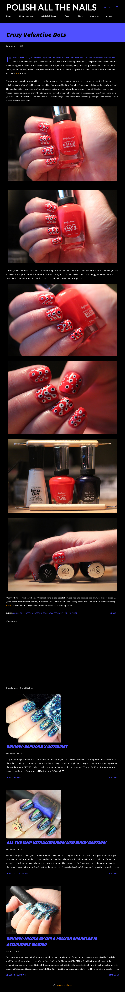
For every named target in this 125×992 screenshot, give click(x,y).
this (17, 73)
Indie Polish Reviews (49, 16)
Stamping (94, 16)
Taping (67, 16)
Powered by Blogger (62, 985)
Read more (114, 777)
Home (8, 16)
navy (51, 613)
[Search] (106, 7)
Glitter (80, 16)
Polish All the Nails (51, 7)
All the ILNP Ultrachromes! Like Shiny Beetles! (56, 843)
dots (22, 613)
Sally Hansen (64, 613)
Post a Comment (22, 873)
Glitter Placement (26, 16)
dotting (29, 613)
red (55, 613)
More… (109, 16)
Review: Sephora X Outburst (37, 747)
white (74, 613)
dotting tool (41, 613)
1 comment (19, 777)
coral (16, 613)
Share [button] (113, 613)
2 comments (20, 975)
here (8, 605)
